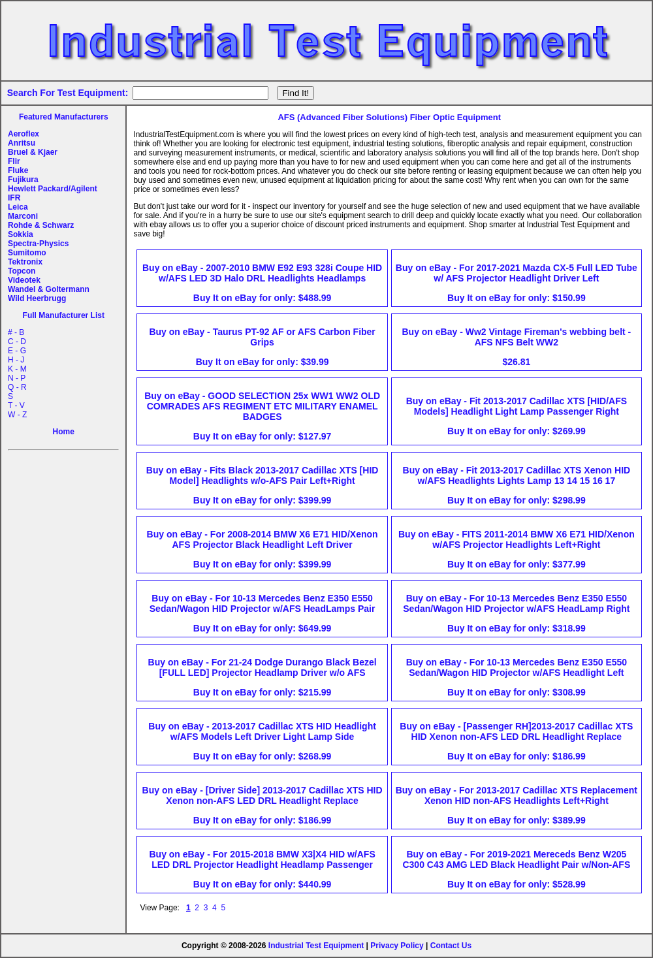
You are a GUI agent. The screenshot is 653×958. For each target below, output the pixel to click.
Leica (18, 207)
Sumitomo (27, 252)
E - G (17, 350)
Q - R (17, 387)
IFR (14, 197)
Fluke (18, 170)
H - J (16, 359)
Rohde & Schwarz (41, 225)
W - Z (17, 414)
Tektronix (25, 261)
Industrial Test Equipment (316, 945)
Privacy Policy (396, 945)
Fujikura (23, 179)
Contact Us (450, 945)
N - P (16, 378)
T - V (16, 405)
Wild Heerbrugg (37, 298)
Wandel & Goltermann (48, 289)
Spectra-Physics (38, 243)
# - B (16, 332)
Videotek (24, 280)
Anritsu (21, 143)
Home (63, 431)
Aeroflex (23, 133)
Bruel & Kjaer (32, 152)
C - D (17, 341)
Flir (14, 161)
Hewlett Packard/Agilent (52, 188)
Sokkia (20, 234)
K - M (17, 369)
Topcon (21, 271)
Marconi (23, 216)
